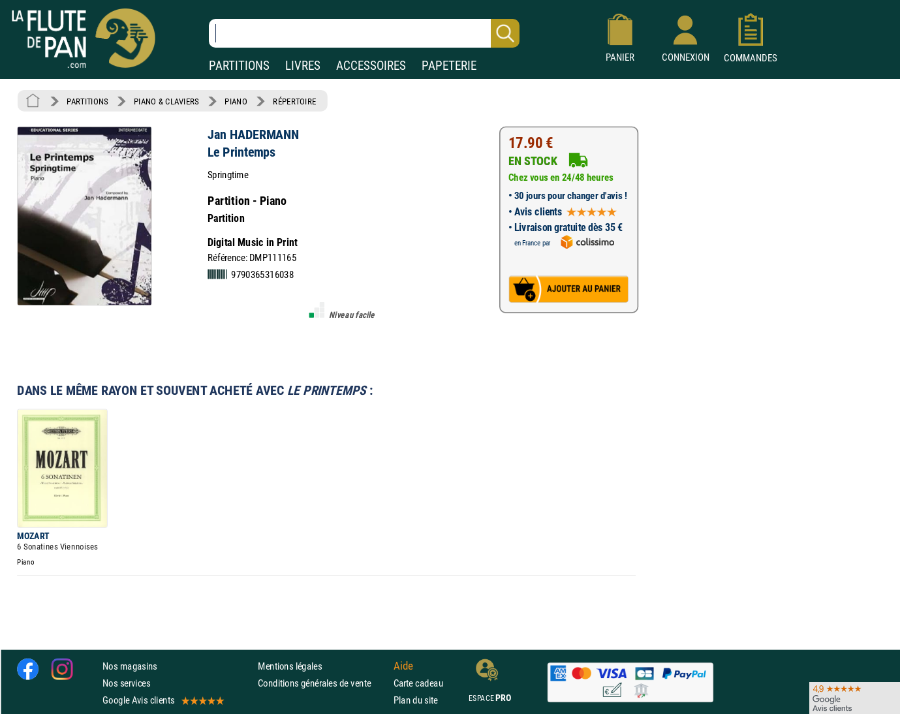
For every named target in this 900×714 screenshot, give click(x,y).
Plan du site (416, 700)
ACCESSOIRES (371, 65)
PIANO (236, 101)
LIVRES (302, 65)
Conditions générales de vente (323, 683)
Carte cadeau (418, 683)
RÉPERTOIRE (294, 101)
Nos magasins (129, 666)
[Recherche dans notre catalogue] (364, 33)
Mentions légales (290, 666)
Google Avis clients (162, 700)
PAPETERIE (449, 65)
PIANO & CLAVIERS (166, 101)
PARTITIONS (239, 65)
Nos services (126, 683)
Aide (403, 665)
